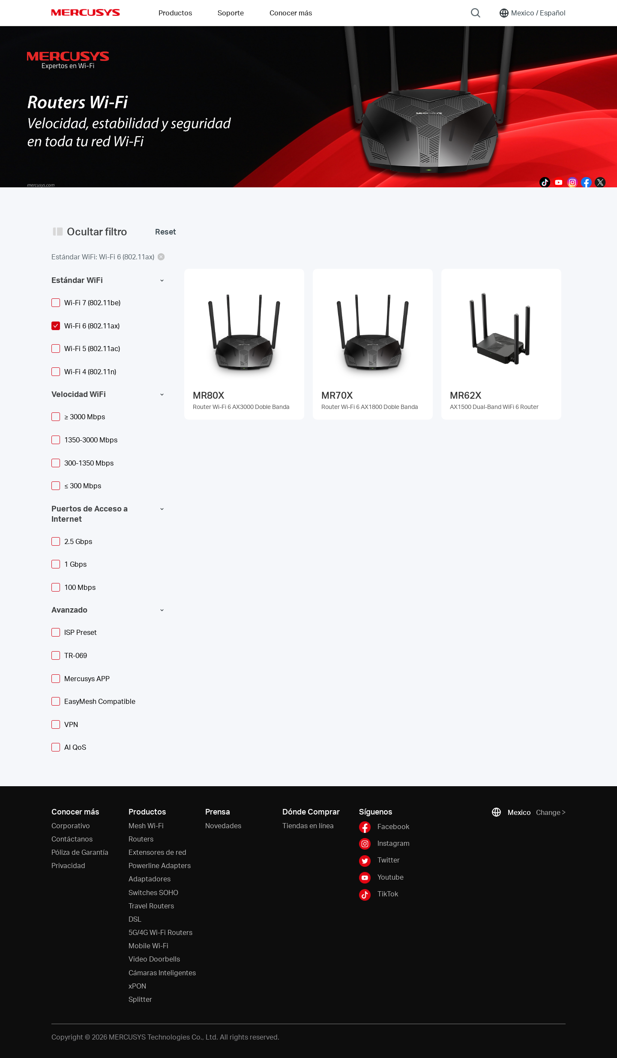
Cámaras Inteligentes (162, 972)
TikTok (378, 894)
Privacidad (68, 865)
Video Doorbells (154, 959)
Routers (141, 839)
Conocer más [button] (291, 12)
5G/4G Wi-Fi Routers (160, 932)
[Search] (476, 13)
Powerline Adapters (160, 865)
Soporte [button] (231, 12)
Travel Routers (151, 906)
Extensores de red (157, 852)
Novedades (223, 825)
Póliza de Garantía (79, 852)
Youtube (381, 878)
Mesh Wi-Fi (146, 825)
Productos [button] (175, 12)
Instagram (384, 844)
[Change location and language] (532, 13)
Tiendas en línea (308, 825)
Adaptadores (150, 879)
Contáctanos (72, 839)
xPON (137, 986)
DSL (135, 919)
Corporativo (70, 825)
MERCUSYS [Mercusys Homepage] (85, 12)
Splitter (140, 999)
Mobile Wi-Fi (148, 945)
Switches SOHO (153, 892)
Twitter (379, 860)
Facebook (384, 827)
